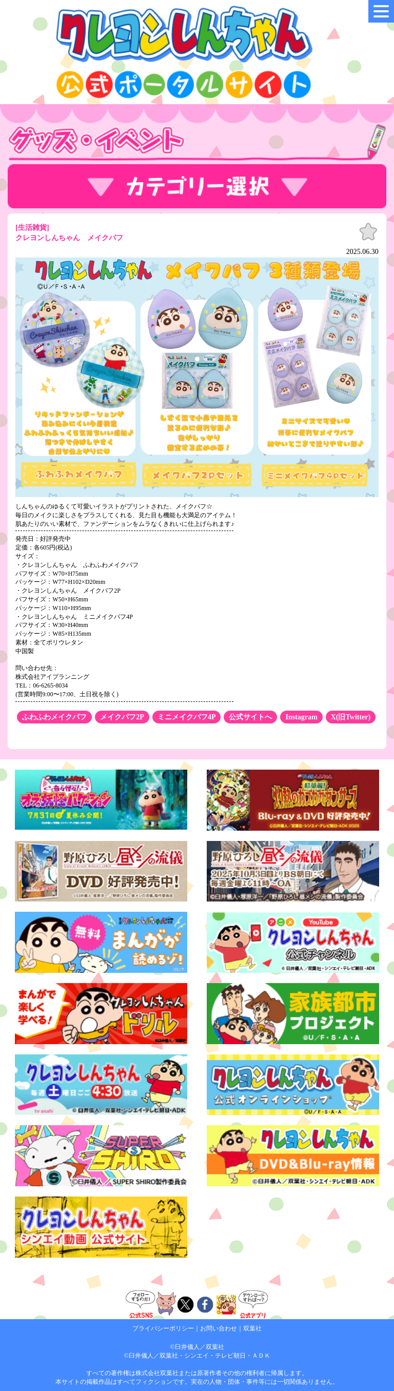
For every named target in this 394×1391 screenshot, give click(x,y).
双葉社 (252, 1328)
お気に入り (368, 232)
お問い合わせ (218, 1328)
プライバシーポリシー (163, 1328)
